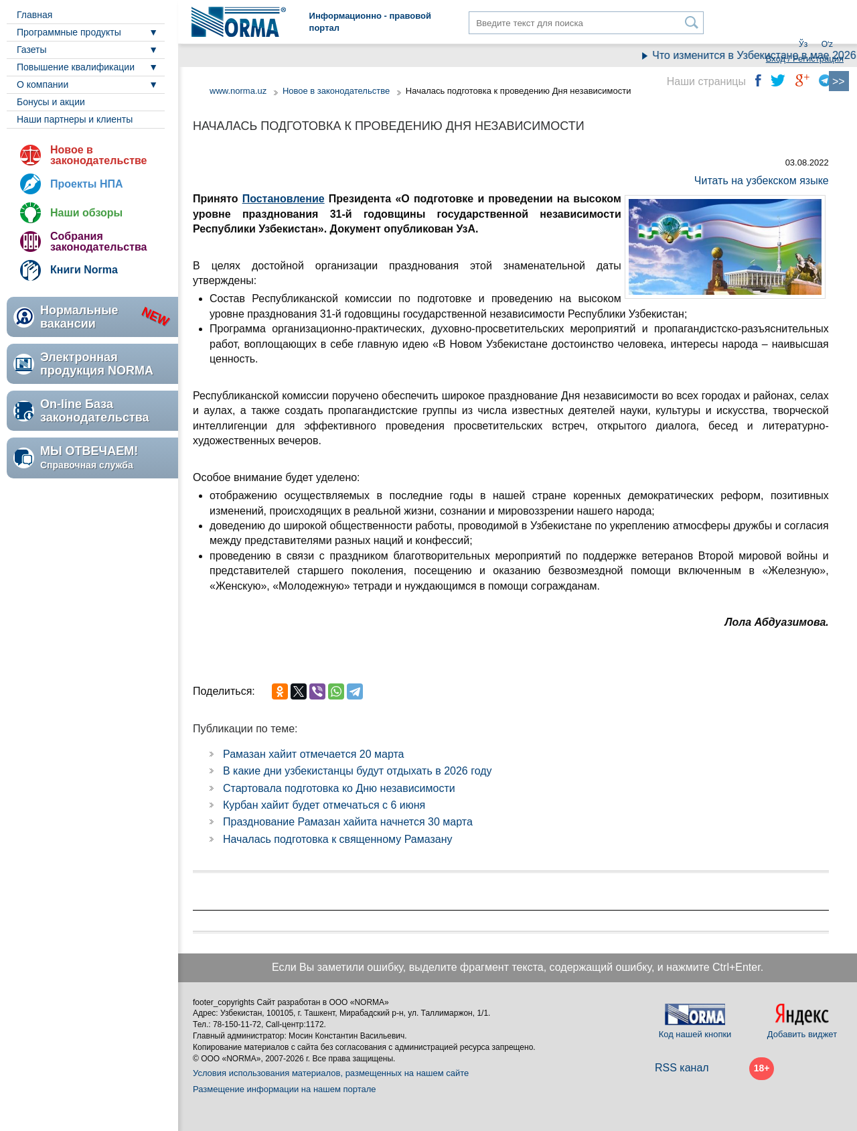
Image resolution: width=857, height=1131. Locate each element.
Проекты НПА (86, 184)
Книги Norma (84, 269)
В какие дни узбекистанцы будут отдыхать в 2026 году (357, 771)
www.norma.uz (238, 91)
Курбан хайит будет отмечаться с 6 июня (324, 805)
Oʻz (827, 44)
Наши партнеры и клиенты (75, 119)
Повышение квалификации (76, 67)
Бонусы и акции (51, 101)
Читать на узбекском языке (761, 180)
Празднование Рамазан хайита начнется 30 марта (348, 821)
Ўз (803, 44)
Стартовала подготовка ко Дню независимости (339, 788)
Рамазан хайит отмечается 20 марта (313, 754)
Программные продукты (69, 32)
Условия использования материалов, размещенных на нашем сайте (331, 1073)
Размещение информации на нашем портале (284, 1089)
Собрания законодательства (98, 241)
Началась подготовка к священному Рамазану (338, 839)
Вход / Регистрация (805, 59)
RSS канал (682, 1067)
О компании (42, 84)
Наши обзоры (86, 212)
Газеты (31, 49)
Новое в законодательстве (98, 155)
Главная (34, 14)
